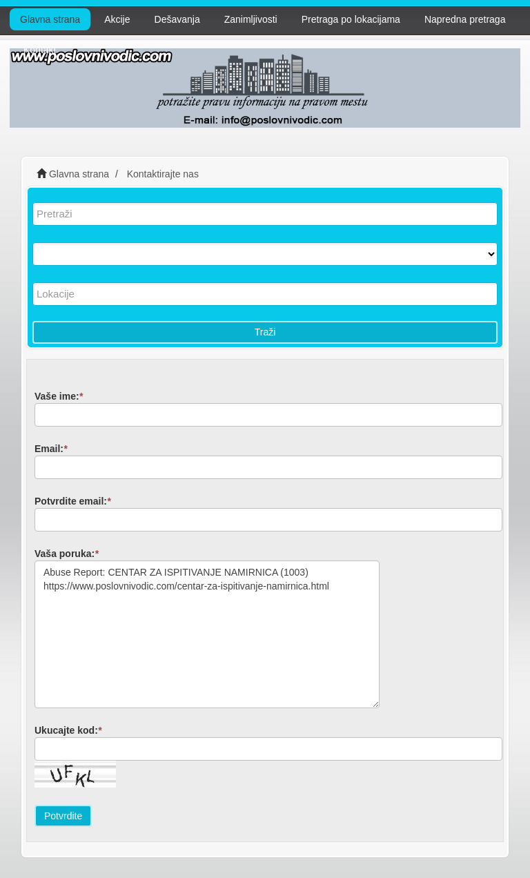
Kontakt (39, 49)
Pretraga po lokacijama (351, 19)
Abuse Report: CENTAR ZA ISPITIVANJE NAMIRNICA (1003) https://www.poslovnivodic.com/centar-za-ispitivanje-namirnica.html (207, 634)
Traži (265, 332)
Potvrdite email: (72, 501)
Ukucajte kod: (68, 730)
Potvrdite (63, 815)
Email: (51, 448)
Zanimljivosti (250, 19)
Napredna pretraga (465, 19)
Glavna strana (50, 19)
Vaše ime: (59, 396)
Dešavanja (177, 19)
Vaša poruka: (67, 553)
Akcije (117, 19)
